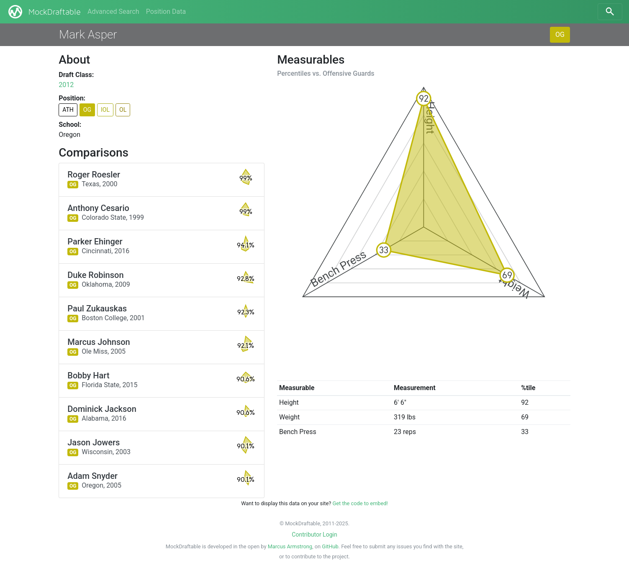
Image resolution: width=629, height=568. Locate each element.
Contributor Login (314, 534)
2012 (66, 85)
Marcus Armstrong (290, 546)
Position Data (166, 11)
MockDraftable (44, 11)
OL (122, 109)
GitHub (330, 546)
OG (560, 35)
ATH (68, 109)
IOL (105, 109)
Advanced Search (113, 11)
